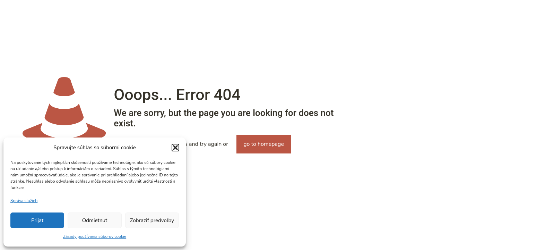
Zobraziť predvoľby (152, 220)
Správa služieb (23, 200)
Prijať (37, 220)
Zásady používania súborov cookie (94, 236)
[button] (175, 147)
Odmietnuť (94, 220)
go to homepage (263, 144)
